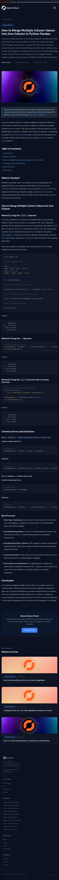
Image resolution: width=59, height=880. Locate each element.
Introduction (8, 153)
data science (43, 192)
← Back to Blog (6, 19)
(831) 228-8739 (8, 772)
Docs (5, 846)
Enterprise (6, 789)
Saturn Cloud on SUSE (10, 811)
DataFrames (6, 189)
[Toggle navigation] (54, 8)
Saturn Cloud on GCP (10, 826)
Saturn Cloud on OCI (10, 829)
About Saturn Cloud (29, 616)
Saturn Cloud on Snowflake (12, 820)
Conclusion (8, 170)
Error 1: (27, 437)
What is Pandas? (10, 157)
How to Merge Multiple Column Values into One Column (23, 160)
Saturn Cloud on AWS (10, 817)
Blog (4, 839)
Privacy (53, 875)
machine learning (19, 135)
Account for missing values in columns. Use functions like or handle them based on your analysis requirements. (30, 534)
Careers (6, 859)
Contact (6, 865)
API (4, 786)
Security (6, 862)
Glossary (6, 843)
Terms (47, 875)
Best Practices (9, 167)
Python (43, 138)
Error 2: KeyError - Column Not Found (17, 476)
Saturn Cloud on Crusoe (11, 808)
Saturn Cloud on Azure (10, 823)
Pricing (5, 792)
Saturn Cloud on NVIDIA (11, 814)
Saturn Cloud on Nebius (11, 805)
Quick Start (7, 783)
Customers (6, 849)
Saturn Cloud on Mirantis (11, 802)
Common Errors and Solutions (14, 163)
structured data (46, 189)
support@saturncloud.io (11, 769)
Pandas (4, 141)
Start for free (30, 630)
